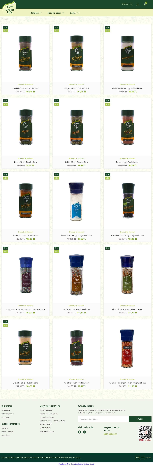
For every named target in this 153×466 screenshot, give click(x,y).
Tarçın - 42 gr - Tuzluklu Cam (127, 162)
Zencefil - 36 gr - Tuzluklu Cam (25, 383)
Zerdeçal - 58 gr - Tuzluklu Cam (25, 235)
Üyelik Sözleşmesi (46, 410)
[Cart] (145, 4)
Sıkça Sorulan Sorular (47, 431)
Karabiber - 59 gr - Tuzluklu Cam (25, 88)
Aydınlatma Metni (46, 424)
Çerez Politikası (45, 428)
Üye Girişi (4, 428)
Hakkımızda (5, 410)
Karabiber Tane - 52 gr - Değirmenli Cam (127, 235)
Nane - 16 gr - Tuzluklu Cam (25, 162)
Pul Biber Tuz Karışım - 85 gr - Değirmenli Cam (127, 383)
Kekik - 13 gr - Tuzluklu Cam (76, 162)
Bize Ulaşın (5, 417)
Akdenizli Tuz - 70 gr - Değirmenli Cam (127, 309)
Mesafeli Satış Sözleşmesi (48, 414)
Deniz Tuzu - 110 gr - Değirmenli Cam (76, 235)
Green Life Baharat (25, 85)
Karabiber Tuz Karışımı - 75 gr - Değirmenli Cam (25, 309)
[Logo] (13, 8)
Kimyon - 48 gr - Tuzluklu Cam (76, 88)
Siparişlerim (5, 435)
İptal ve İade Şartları (47, 417)
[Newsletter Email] (115, 419)
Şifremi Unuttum (7, 432)
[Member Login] (138, 4)
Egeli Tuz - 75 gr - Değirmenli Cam (76, 309)
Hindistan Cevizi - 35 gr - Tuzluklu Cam (127, 88)
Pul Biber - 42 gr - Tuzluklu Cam (76, 383)
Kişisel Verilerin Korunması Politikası (52, 421)
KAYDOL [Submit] (140, 419)
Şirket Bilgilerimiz (7, 414)
